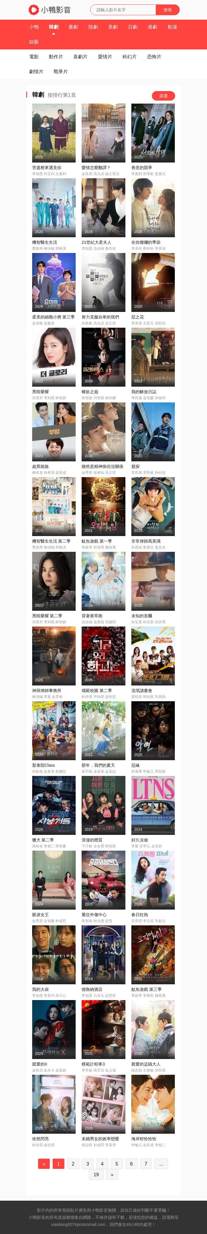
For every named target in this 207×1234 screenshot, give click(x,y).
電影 (34, 56)
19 (96, 1174)
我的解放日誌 (143, 391)
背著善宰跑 (92, 615)
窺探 (135, 466)
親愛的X (39, 1064)
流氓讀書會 (141, 690)
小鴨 (34, 26)
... (161, 1163)
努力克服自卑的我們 (100, 317)
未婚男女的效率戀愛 (100, 1138)
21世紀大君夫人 (96, 242)
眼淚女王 (40, 914)
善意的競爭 (141, 167)
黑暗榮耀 (40, 391)
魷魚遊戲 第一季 (97, 541)
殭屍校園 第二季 (97, 690)
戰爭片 (61, 71)
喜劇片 (80, 56)
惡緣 (135, 765)
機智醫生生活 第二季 (51, 541)
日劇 (133, 26)
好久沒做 (139, 840)
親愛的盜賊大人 (146, 1064)
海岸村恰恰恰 (143, 1138)
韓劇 (53, 26)
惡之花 (137, 317)
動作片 (56, 56)
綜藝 (34, 41)
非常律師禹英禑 (146, 541)
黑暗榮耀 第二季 (47, 615)
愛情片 (105, 56)
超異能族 (40, 466)
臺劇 (73, 26)
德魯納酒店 (92, 989)
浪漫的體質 (92, 840)
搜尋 (168, 9)
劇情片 (36, 71)
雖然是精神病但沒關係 (102, 466)
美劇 (113, 26)
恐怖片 (154, 56)
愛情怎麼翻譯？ (96, 167)
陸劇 (93, 26)
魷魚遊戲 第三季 (146, 989)
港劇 (152, 26)
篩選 (163, 95)
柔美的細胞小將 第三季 (53, 317)
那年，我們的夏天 (98, 765)
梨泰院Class (43, 765)
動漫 (172, 26)
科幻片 (129, 56)
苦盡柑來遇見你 (46, 167)
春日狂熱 (139, 914)
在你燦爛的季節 (146, 242)
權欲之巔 (90, 391)
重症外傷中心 (94, 914)
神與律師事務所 (46, 690)
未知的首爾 (141, 615)
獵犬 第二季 (43, 840)
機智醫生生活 (44, 242)
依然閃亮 (40, 1138)
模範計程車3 (93, 1064)
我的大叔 (40, 989)
